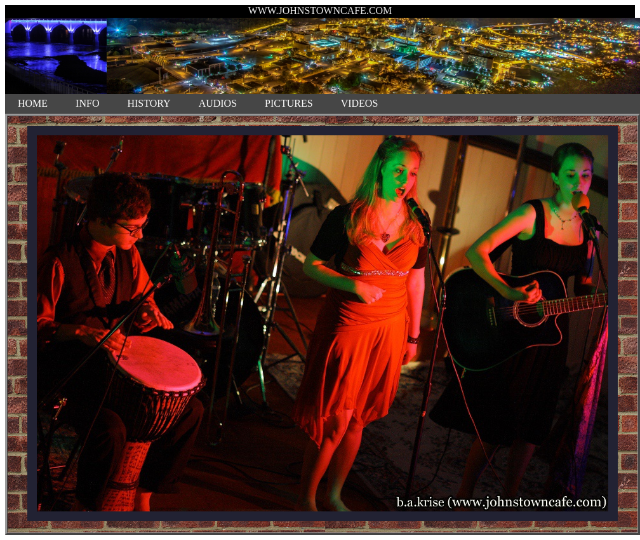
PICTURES (289, 103)
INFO (87, 103)
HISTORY (148, 103)
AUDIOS (218, 103)
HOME (33, 103)
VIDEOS (359, 103)
